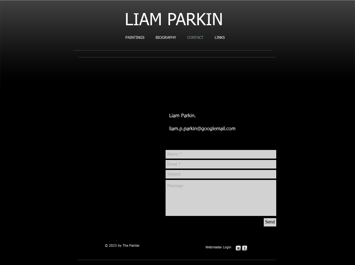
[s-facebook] (244, 248)
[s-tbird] (238, 248)
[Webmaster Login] (218, 248)
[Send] (270, 222)
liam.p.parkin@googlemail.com (202, 128)
